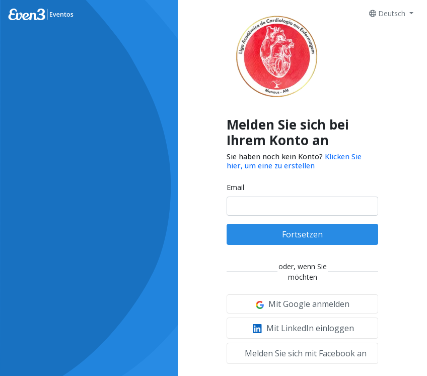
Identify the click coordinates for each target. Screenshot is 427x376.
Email (235, 187)
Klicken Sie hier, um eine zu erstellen (294, 161)
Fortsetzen (302, 234)
